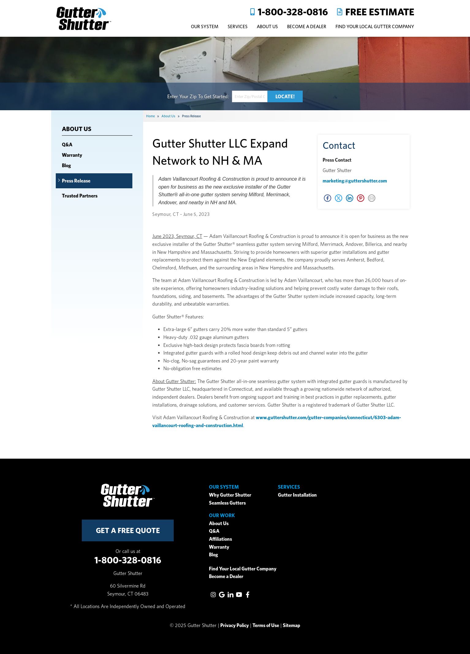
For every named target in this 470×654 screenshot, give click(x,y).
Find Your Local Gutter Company (374, 26)
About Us (76, 129)
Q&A (67, 145)
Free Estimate (379, 12)
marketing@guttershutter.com (355, 181)
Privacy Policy (234, 625)
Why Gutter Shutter (230, 495)
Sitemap (291, 625)
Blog (66, 165)
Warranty (72, 155)
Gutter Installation (297, 495)
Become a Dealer (226, 576)
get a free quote (128, 530)
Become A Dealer (306, 26)
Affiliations (220, 539)
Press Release (76, 181)
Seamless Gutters (227, 503)
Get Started (216, 96)
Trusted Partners (79, 196)
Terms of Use (265, 625)
